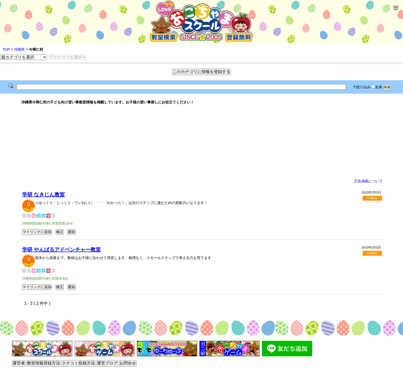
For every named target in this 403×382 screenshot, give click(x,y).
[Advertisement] (201, 142)
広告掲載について (368, 181)
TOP (6, 49)
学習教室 (372, 198)
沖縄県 (19, 49)
